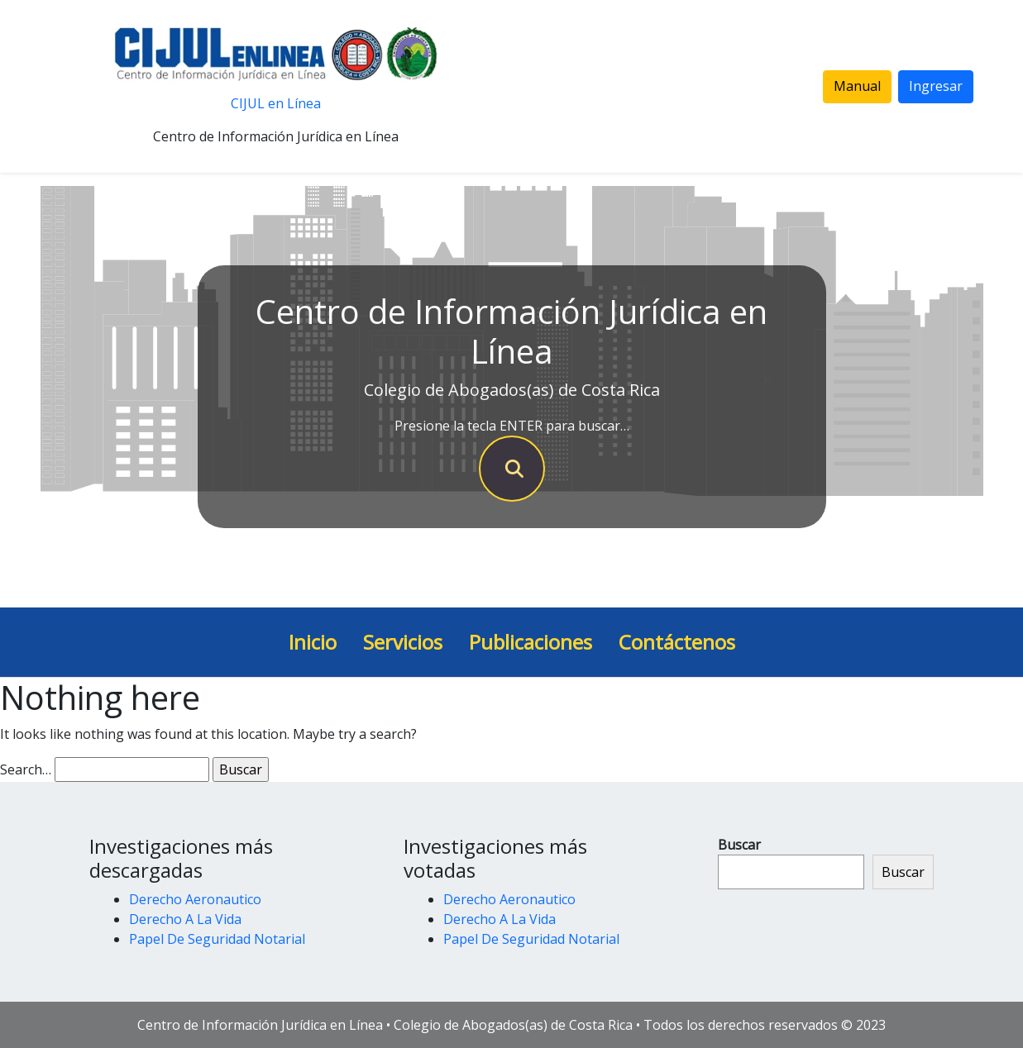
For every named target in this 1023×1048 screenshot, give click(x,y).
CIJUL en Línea (276, 103)
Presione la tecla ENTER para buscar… (511, 426)
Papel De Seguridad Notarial (217, 939)
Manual (857, 86)
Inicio (313, 641)
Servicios (402, 641)
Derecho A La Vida (185, 919)
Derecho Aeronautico (195, 899)
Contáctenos (677, 641)
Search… (25, 769)
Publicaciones (530, 641)
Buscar (739, 845)
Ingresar (936, 86)
